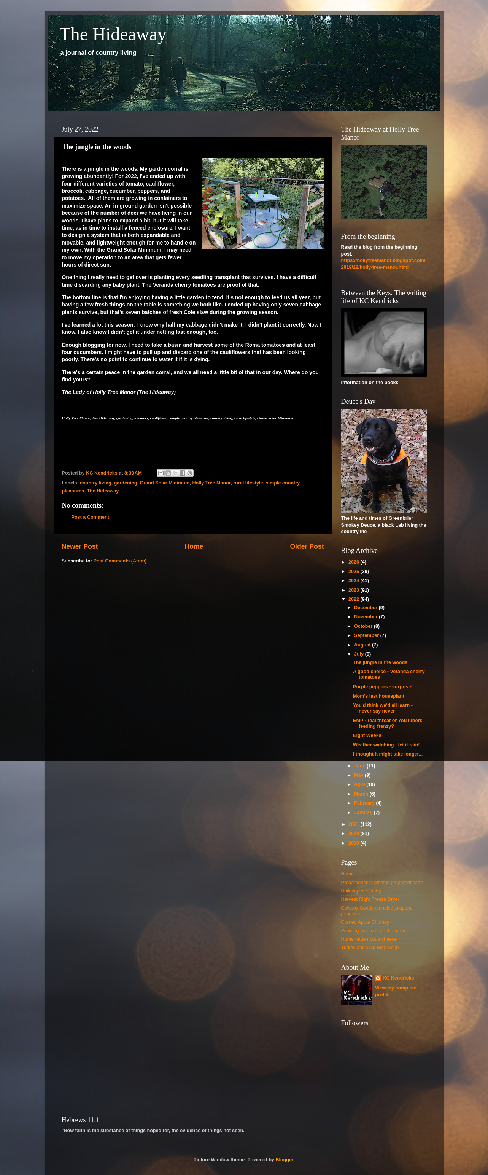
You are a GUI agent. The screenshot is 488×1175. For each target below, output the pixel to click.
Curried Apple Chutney (365, 922)
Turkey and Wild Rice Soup (370, 947)
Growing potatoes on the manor (374, 931)
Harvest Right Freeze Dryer (370, 899)
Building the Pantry (361, 891)
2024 (354, 580)
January (364, 812)
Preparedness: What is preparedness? (382, 882)
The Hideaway (113, 34)
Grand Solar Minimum (165, 483)
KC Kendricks (398, 978)
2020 (354, 833)
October (364, 626)
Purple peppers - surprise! (383, 686)
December (366, 607)
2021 (354, 824)
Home (193, 546)
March (362, 794)
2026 (354, 562)
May (359, 775)
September (367, 635)
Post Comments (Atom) (119, 561)
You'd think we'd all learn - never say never (383, 708)
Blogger (284, 1159)
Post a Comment (90, 517)
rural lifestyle (248, 483)
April (360, 784)
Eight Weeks (367, 735)
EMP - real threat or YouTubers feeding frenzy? (387, 723)
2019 (354, 843)
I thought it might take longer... (388, 754)
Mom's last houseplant (378, 696)
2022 (354, 599)
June (360, 766)
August (363, 645)
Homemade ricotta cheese (369, 939)
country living (95, 483)
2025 (354, 571)
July (359, 654)
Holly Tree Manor (211, 483)
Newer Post (80, 546)
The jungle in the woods (380, 662)
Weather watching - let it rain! (386, 745)
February (365, 803)
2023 (354, 590)
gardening (125, 483)
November (366, 616)
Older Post (307, 546)
